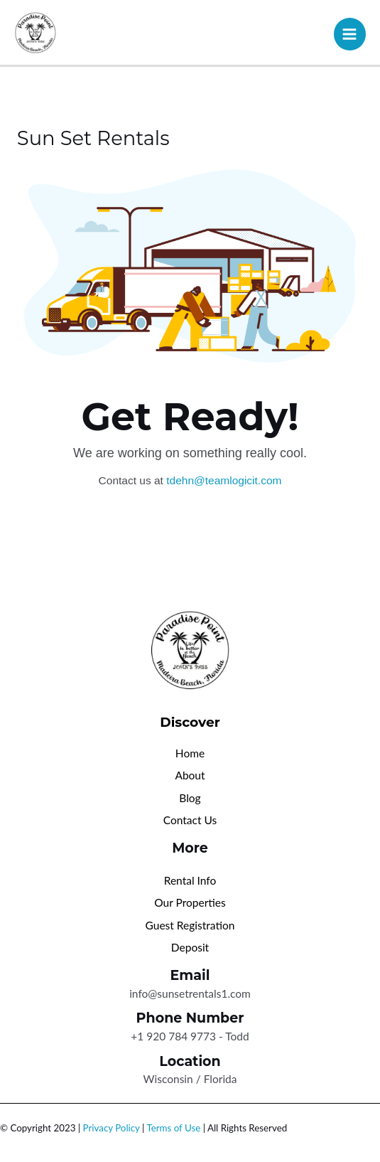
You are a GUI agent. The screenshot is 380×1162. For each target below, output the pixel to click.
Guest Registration (190, 925)
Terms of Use (173, 1128)
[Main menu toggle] (350, 34)
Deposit (190, 947)
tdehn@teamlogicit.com (223, 480)
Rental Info (190, 880)
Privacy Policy (111, 1128)
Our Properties (189, 902)
